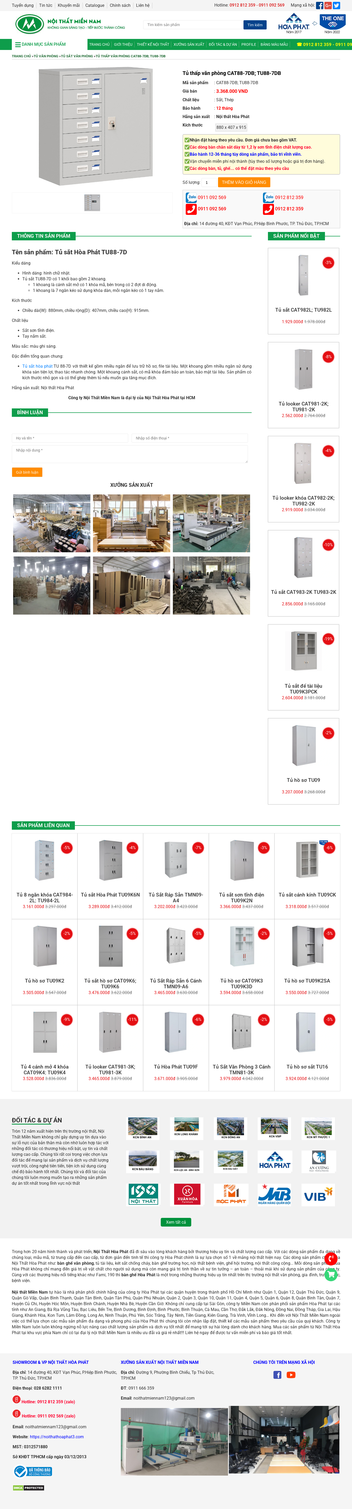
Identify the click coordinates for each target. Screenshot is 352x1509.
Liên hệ (142, 5)
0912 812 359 (289, 209)
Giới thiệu (123, 44)
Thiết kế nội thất (153, 44)
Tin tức (45, 5)
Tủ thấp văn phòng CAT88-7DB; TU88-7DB (130, 56)
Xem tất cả (176, 1222)
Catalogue (94, 5)
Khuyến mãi (69, 5)
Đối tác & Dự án (223, 44)
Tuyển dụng (23, 5)
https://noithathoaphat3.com (57, 1436)
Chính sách (120, 5)
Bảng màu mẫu (274, 44)
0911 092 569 (212, 209)
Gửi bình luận (27, 472)
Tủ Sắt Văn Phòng (77, 56)
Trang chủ (99, 44)
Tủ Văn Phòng (46, 56)
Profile (248, 44)
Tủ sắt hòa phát (37, 366)
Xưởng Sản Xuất (189, 44)
